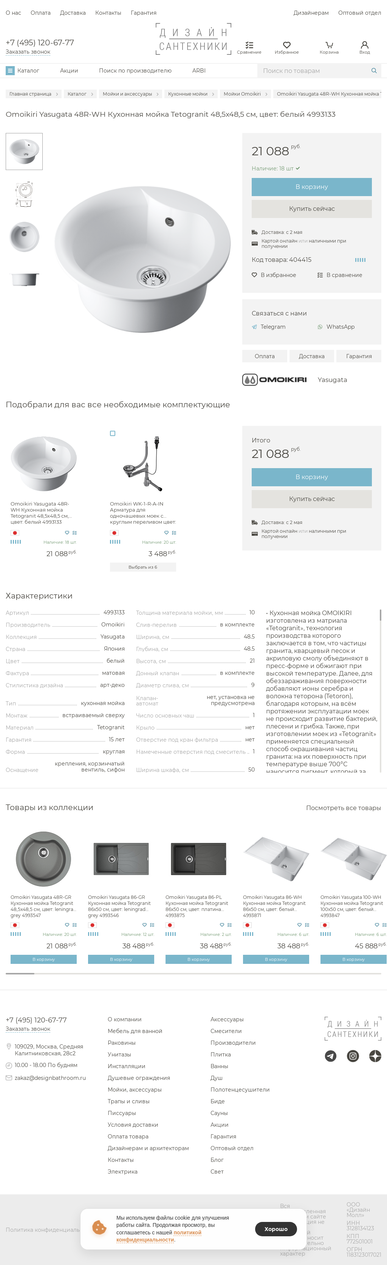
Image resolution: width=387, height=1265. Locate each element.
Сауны (219, 1113)
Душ (217, 1078)
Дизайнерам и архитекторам (148, 1148)
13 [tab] (367, 978)
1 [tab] (20, 973)
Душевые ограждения (139, 1078)
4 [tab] (106, 978)
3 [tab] (77, 978)
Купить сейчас (312, 208)
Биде (218, 1101)
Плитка (221, 1054)
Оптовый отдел (359, 12)
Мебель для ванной (135, 1031)
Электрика (123, 1171)
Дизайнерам (311, 12)
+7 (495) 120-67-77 (40, 42)
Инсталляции (127, 1066)
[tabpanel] (44, 895)
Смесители (226, 1031)
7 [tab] (193, 978)
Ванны (219, 1066)
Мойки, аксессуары (135, 1089)
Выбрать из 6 (142, 567)
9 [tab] (251, 978)
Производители (233, 1042)
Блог (217, 1160)
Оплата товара (128, 1136)
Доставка (73, 12)
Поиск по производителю (135, 70)
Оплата (41, 12)
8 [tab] (222, 978)
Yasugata (332, 380)
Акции (69, 70)
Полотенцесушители (240, 1089)
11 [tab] (309, 978)
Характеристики (39, 596)
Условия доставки (133, 1124)
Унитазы (119, 1054)
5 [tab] (135, 978)
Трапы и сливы (129, 1101)
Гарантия (143, 12)
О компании (125, 1019)
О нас (13, 12)
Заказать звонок (28, 51)
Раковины (122, 1042)
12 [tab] (338, 978)
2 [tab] (48, 978)
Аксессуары (227, 1019)
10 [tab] (280, 978)
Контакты (108, 12)
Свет (217, 1171)
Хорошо (276, 1229)
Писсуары (122, 1113)
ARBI (199, 70)
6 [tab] (164, 978)
